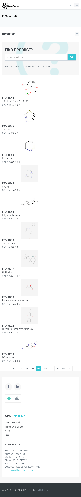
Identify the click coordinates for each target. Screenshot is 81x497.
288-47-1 (15, 133)
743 (63, 368)
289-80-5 (15, 161)
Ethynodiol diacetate (12, 215)
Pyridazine (7, 158)
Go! (72, 57)
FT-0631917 (8, 268)
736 (20, 368)
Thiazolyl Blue (9, 243)
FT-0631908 (8, 211)
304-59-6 (15, 304)
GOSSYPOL (7, 271)
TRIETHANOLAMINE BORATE (16, 101)
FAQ (7, 435)
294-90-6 (15, 190)
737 (26, 368)
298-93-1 (15, 247)
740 (45, 368)
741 (51, 368)
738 (32, 368)
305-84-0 (15, 360)
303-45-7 (15, 275)
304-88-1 (15, 332)
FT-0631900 (8, 154)
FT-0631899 (8, 126)
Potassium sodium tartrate (15, 300)
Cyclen (5, 186)
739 (38, 368)
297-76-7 (15, 218)
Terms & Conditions (14, 426)
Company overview (14, 422)
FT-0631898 (8, 97)
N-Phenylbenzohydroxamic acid (18, 328)
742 (57, 368)
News (7, 430)
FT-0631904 (8, 183)
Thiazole (6, 129)
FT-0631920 (8, 297)
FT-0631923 (8, 354)
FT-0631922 (8, 325)
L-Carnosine (8, 357)
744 (69, 368)
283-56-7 (15, 104)
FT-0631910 (8, 240)
